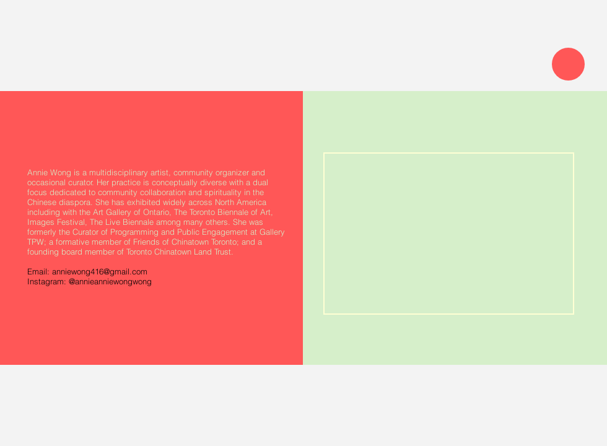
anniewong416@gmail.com (99, 271)
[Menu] (568, 64)
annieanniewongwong (113, 281)
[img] (448, 233)
